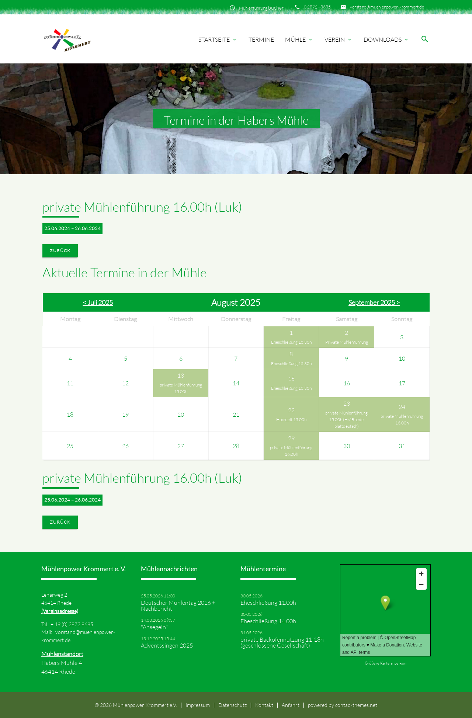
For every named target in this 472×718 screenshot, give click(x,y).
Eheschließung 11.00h (268, 603)
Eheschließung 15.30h (291, 342)
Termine (261, 39)
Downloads (386, 39)
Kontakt (264, 705)
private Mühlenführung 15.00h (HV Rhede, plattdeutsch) (346, 419)
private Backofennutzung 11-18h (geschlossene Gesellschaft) (282, 642)
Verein (338, 39)
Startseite (217, 39)
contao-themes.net (356, 705)
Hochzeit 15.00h (291, 419)
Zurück (60, 250)
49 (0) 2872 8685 (74, 624)
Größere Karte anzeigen (385, 663)
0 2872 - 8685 (317, 7)
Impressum (197, 705)
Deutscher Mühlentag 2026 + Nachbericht (178, 605)
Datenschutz (232, 705)
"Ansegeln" (154, 627)
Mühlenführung (262, 7)
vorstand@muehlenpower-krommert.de (387, 7)
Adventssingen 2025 (167, 645)
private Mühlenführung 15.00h (181, 388)
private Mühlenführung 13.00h (402, 419)
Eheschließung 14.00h (268, 621)
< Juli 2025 (98, 302)
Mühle (299, 39)
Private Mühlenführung (346, 342)
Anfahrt (290, 705)
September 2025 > (374, 302)
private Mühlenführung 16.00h (291, 451)
